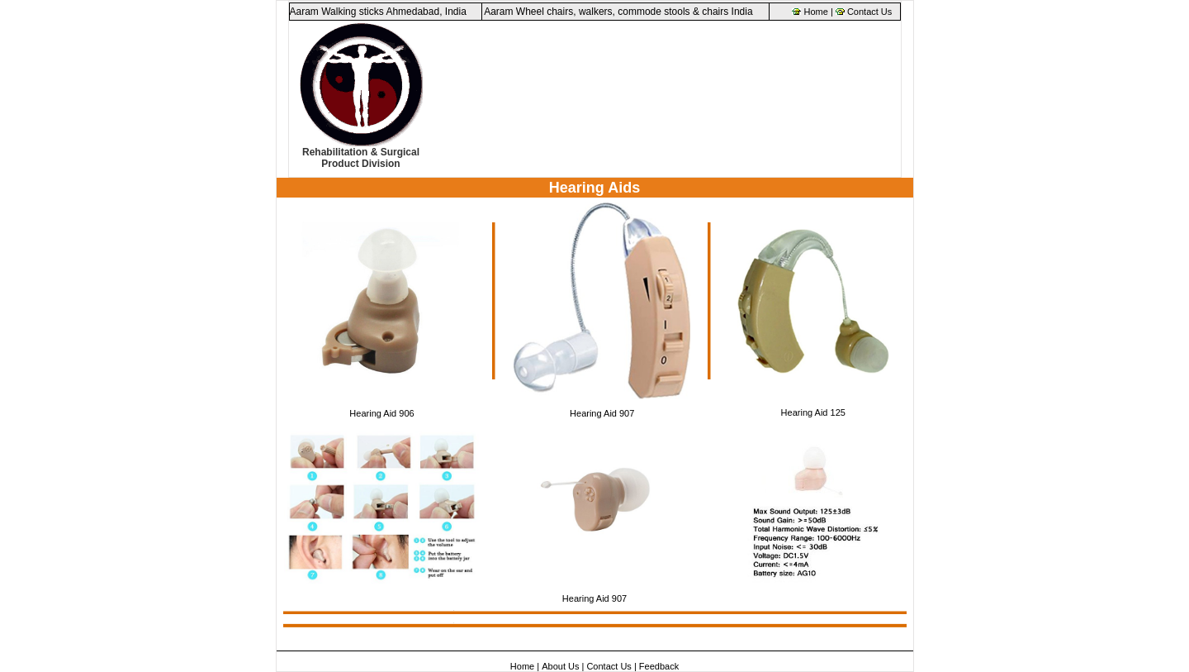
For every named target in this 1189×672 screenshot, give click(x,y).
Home (816, 12)
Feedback (659, 666)
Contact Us (869, 12)
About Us (560, 666)
